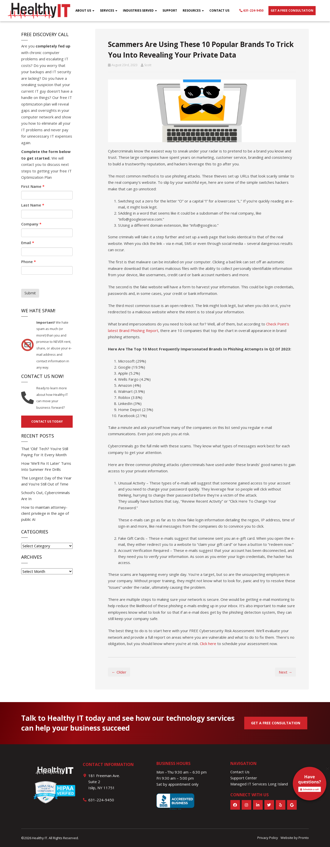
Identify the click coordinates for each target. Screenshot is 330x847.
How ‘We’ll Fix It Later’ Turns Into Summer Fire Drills (46, 466)
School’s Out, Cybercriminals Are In (45, 495)
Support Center (243, 777)
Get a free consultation (292, 10)
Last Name (32, 205)
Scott (147, 65)
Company (31, 223)
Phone (28, 261)
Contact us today (47, 421)
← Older (119, 672)
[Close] (327, 768)
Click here (208, 643)
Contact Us (219, 10)
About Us (84, 10)
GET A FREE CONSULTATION (275, 723)
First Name (32, 186)
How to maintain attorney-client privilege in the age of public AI (45, 513)
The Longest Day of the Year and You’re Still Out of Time (46, 480)
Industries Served (140, 10)
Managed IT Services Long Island (259, 783)
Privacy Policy (267, 837)
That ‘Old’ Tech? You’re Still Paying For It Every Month (44, 451)
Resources (193, 10)
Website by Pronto (295, 837)
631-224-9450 (251, 10)
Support (169, 10)
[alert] (309, 785)
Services (108, 10)
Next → (285, 672)
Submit (30, 293)
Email (27, 242)
